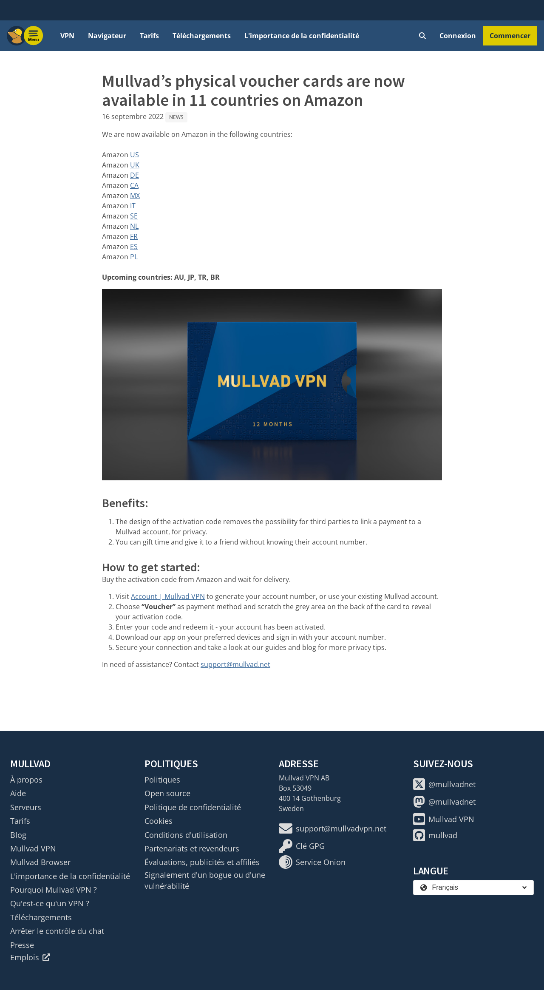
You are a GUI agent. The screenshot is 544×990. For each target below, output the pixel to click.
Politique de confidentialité (192, 807)
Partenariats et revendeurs (191, 848)
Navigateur (107, 35)
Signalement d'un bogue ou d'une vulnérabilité (204, 880)
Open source (167, 793)
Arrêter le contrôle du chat (57, 931)
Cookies (158, 821)
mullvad (435, 835)
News (176, 117)
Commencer (510, 35)
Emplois (30, 957)
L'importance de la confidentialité (301, 35)
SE (134, 216)
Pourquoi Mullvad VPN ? (53, 890)
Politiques (162, 779)
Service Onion (312, 862)
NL (134, 226)
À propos (26, 779)
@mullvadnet (444, 784)
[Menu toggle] (33, 35)
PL (134, 256)
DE (134, 175)
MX (135, 195)
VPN (67, 35)
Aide (18, 793)
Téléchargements (202, 35)
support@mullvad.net (235, 664)
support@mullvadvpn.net (332, 828)
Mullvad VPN (33, 848)
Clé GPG (302, 846)
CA (134, 185)
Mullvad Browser (40, 862)
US (134, 154)
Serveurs (25, 807)
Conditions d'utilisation (185, 835)
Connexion (457, 35)
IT (133, 205)
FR (134, 236)
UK (134, 165)
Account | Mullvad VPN (168, 596)
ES (134, 246)
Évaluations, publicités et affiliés (202, 862)
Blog (18, 835)
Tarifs (149, 35)
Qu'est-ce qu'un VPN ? (49, 903)
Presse (22, 945)
